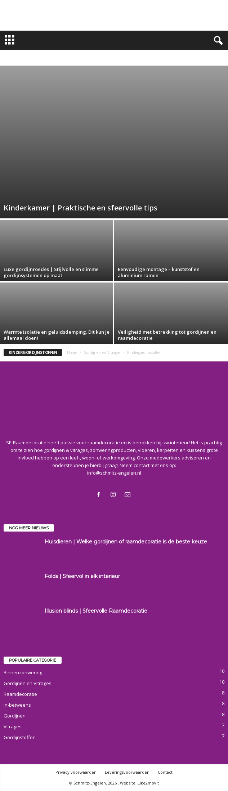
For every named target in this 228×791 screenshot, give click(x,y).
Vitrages (13, 726)
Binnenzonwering (23, 672)
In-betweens (17, 705)
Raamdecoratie (20, 694)
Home (72, 352)
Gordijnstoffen (20, 737)
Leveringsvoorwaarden (127, 772)
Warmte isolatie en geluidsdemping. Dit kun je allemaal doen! (56, 335)
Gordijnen (15, 715)
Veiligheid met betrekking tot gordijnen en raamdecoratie (167, 335)
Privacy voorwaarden (76, 772)
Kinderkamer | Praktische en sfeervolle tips (80, 208)
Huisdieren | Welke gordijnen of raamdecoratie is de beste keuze (126, 541)
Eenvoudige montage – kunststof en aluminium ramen (159, 272)
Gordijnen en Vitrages (102, 352)
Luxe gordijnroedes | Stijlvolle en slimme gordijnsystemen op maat (51, 272)
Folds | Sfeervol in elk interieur (82, 576)
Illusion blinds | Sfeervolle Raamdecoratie (96, 611)
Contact (165, 772)
